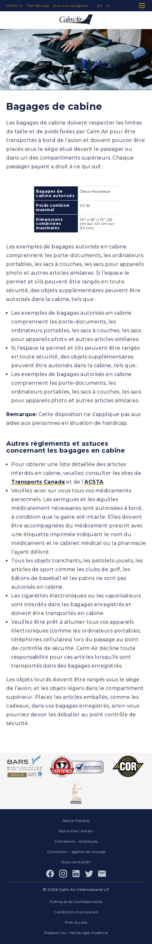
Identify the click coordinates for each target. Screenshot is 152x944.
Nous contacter (76, 862)
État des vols (38, 5)
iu (108, 5)
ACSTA (94, 482)
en (100, 5)
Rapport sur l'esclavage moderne (76, 932)
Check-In (14, 5)
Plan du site (76, 922)
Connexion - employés (76, 841)
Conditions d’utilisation (76, 912)
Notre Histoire (76, 820)
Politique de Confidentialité (76, 901)
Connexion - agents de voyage (76, 851)
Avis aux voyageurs (71, 5)
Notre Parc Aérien (76, 831)
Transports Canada (38, 482)
